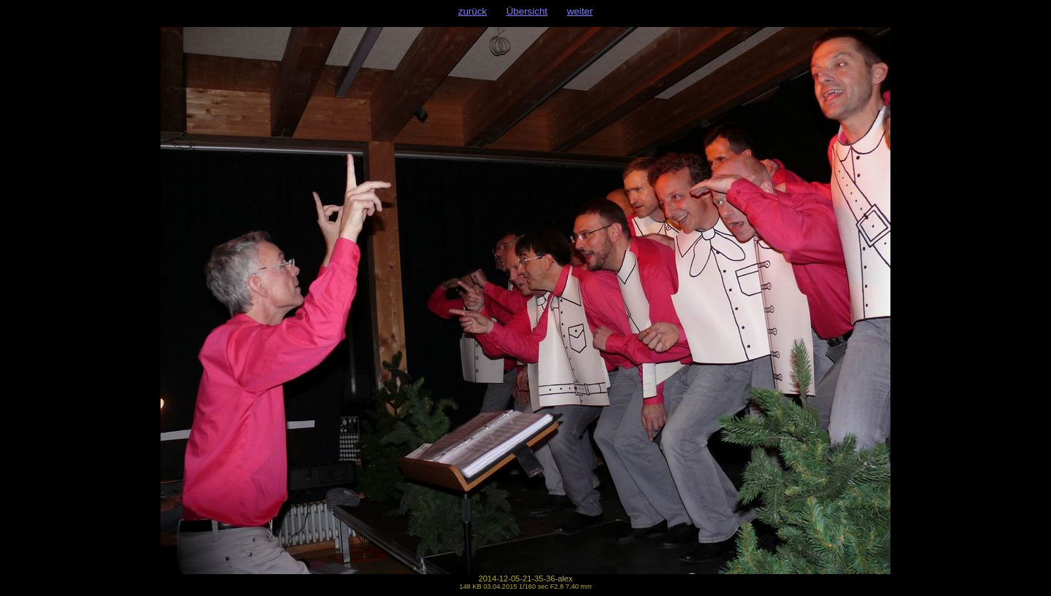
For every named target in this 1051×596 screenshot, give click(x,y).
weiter (580, 11)
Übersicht (527, 11)
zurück (472, 11)
